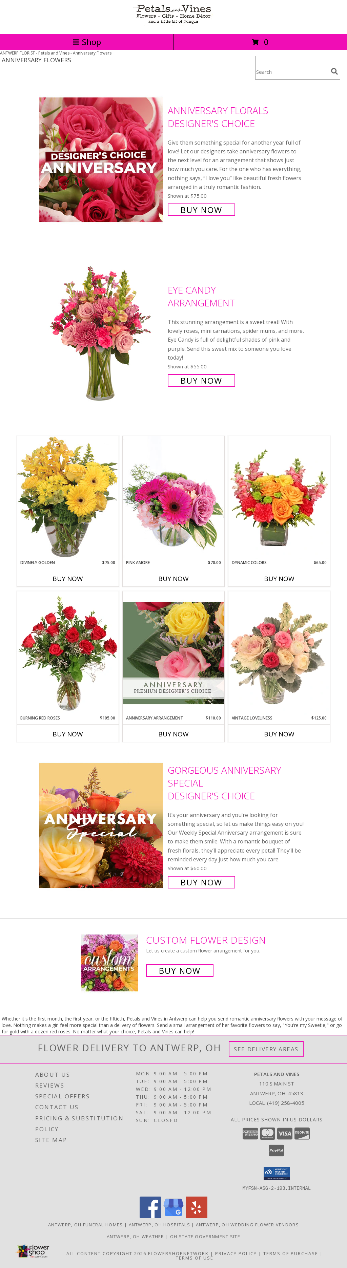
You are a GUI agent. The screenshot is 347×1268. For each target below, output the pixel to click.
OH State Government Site (205, 1236)
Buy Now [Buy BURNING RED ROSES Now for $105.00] (68, 734)
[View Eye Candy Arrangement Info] (101, 334)
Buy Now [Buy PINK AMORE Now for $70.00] (173, 578)
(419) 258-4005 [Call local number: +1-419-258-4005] (285, 1102)
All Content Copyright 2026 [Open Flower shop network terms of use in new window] (106, 1253)
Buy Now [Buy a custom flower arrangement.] (180, 970)
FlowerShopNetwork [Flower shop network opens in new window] (178, 1253)
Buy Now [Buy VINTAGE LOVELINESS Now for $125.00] (279, 734)
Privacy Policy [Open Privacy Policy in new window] (236, 1253)
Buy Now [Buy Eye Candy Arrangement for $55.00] (201, 380)
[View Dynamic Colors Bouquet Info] (279, 497)
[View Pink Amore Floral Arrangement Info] (173, 497)
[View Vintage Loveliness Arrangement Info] (279, 653)
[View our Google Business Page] (173, 1216)
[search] (334, 71)
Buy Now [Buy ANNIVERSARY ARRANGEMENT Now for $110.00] (173, 734)
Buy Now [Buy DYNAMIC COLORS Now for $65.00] (279, 578)
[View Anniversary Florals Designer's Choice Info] (101, 159)
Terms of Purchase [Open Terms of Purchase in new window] (290, 1253)
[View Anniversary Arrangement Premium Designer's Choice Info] (173, 653)
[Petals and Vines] (173, 24)
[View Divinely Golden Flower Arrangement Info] (68, 497)
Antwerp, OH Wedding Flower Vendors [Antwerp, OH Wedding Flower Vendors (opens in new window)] (247, 1224)
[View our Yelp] (196, 1216)
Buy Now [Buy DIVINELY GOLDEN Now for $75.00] (68, 578)
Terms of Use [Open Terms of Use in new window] (194, 1257)
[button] (277, 1173)
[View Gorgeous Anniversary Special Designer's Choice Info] (101, 825)
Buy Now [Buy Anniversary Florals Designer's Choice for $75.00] (201, 209)
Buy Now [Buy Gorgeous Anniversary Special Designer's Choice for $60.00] (201, 882)
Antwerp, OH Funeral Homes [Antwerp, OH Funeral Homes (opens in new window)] (85, 1224)
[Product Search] (292, 72)
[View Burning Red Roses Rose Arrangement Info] (68, 653)
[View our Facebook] (150, 1216)
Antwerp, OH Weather (135, 1236)
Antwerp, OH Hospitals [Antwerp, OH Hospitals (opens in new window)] (159, 1224)
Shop (87, 41)
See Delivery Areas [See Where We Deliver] (266, 1049)
